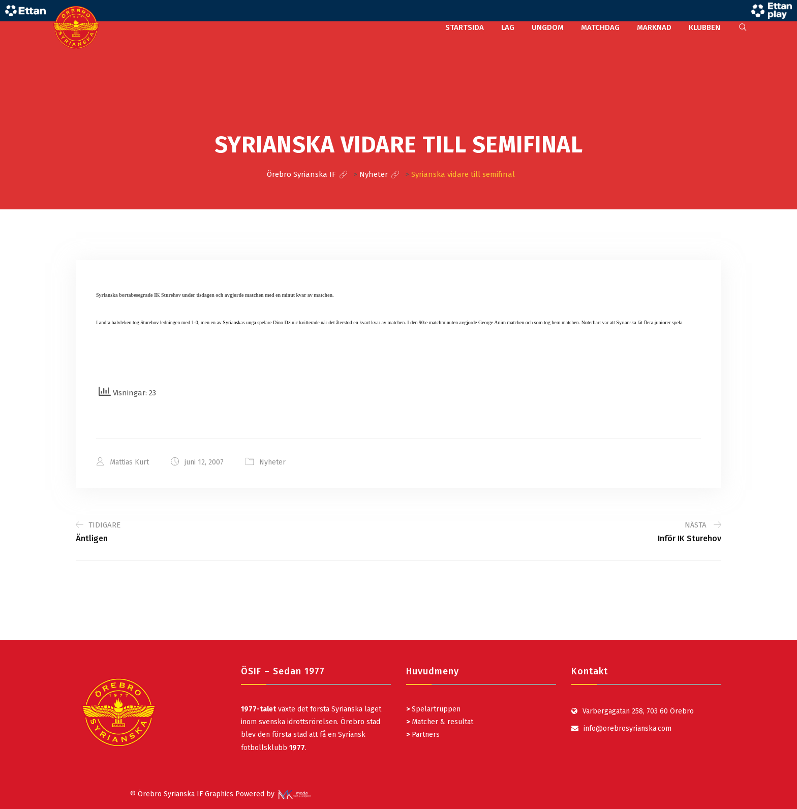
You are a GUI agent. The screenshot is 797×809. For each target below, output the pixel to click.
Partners (423, 734)
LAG (507, 27)
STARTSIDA (464, 27)
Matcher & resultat (439, 722)
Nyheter (272, 462)
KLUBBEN (704, 27)
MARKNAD (654, 27)
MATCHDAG (600, 27)
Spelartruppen (435, 709)
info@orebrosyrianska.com (627, 728)
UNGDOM (548, 27)
